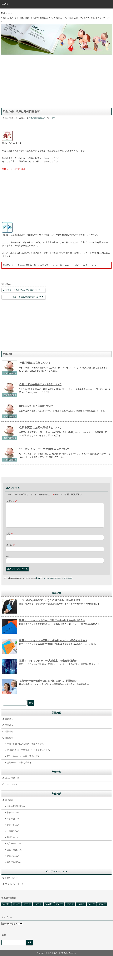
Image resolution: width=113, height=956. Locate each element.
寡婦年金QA (12, 837)
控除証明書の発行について (35, 362)
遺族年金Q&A (13, 825)
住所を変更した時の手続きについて (40, 427)
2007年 (59, 904)
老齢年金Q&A (13, 812)
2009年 (48, 904)
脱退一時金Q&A (14, 850)
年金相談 (9, 800)
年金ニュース (11, 784)
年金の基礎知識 (12, 778)
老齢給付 (9, 719)
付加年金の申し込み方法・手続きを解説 (25, 744)
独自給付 (9, 738)
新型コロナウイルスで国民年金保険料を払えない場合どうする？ (53, 640)
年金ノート (7, 13)
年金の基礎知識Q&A (37, 118)
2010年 (5, 904)
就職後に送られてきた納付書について (22, 290)
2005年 (27, 904)
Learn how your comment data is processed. (54, 578)
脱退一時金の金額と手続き (19, 762)
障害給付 (9, 725)
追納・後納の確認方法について (26, 297)
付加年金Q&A (13, 831)
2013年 (52, 118)
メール (10, 545)
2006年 (37, 904)
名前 (9, 534)
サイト (9, 557)
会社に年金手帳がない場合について (40, 384)
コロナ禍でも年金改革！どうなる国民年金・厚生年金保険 (49, 600)
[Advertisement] (56, 83)
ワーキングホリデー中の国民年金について (44, 449)
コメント (11, 501)
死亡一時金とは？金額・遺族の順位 (23, 756)
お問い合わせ (11, 878)
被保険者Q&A (13, 856)
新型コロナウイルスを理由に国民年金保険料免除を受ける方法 (52, 620)
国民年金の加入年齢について (36, 406)
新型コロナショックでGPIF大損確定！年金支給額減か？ (49, 660)
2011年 (91, 904)
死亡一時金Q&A (14, 843)
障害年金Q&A (13, 819)
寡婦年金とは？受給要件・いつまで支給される (28, 750)
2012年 (80, 904)
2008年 (102, 904)
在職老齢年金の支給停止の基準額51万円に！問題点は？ (48, 680)
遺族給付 (9, 731)
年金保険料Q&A (14, 862)
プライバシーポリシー (15, 884)
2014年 (16, 904)
